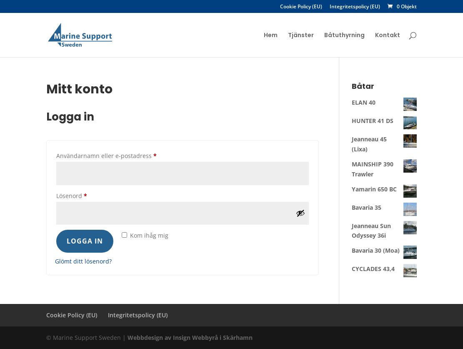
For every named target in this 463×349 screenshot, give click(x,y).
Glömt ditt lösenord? (83, 261)
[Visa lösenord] (300, 213)
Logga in (85, 241)
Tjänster (301, 35)
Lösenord (89, 195)
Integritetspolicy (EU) (355, 7)
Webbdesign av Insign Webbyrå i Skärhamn (190, 337)
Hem (271, 35)
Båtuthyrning (344, 35)
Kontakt (387, 35)
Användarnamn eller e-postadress (124, 155)
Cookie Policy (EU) (301, 7)
